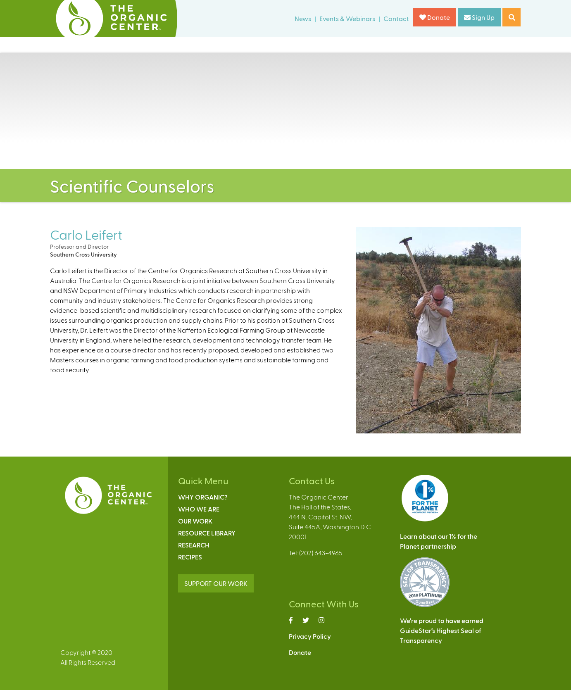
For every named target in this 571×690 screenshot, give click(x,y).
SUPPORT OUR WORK (215, 583)
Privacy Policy (310, 636)
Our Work (195, 521)
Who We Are (198, 509)
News (303, 18)
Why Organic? (202, 497)
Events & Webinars (347, 18)
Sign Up (479, 17)
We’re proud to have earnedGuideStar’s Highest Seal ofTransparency (441, 630)
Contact (396, 18)
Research (193, 545)
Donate (434, 17)
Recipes (190, 557)
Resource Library (207, 533)
